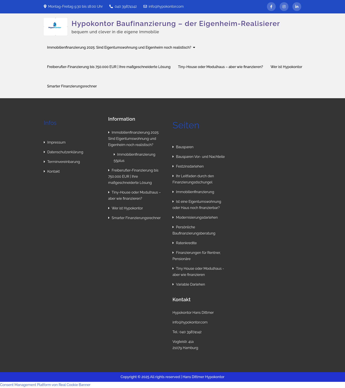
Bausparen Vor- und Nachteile (200, 157)
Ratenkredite (186, 243)
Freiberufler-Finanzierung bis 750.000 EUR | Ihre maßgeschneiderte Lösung (109, 67)
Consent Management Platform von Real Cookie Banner (45, 385)
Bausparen (184, 147)
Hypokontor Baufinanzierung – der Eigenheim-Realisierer (176, 23)
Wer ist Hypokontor (286, 67)
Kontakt (53, 171)
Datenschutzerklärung (65, 152)
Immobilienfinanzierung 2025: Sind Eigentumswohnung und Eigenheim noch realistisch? (119, 47)
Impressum (56, 142)
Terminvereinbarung (63, 162)
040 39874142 (123, 6)
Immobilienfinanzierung (195, 192)
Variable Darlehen (190, 284)
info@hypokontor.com (163, 6)
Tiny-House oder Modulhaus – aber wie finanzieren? (220, 67)
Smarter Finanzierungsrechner (72, 86)
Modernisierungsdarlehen (197, 217)
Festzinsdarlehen (190, 166)
